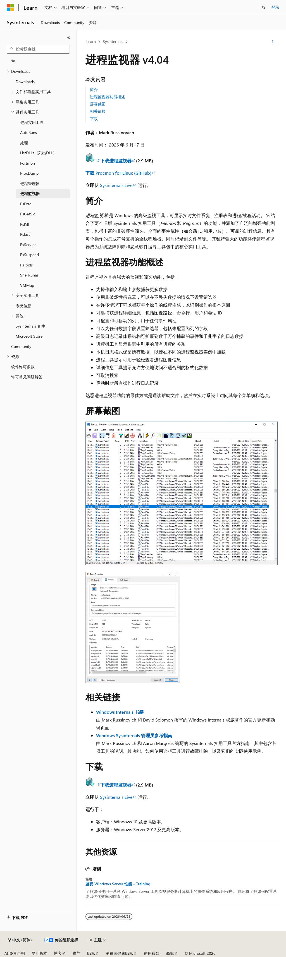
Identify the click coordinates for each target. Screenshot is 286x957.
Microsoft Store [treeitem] (29, 336)
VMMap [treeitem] (27, 285)
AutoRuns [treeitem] (28, 132)
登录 (275, 7)
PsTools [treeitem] (26, 265)
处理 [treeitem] (24, 142)
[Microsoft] (10, 7)
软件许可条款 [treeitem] (23, 366)
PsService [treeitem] (28, 244)
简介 (94, 89)
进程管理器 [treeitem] (30, 183)
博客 (58, 953)
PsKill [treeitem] (24, 224)
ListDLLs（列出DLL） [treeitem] (38, 152)
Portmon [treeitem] (27, 163)
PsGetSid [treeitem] (27, 214)
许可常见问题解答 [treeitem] (26, 376)
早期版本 (39, 953)
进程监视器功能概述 (107, 96)
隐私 (91, 953)
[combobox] (38, 49)
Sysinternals (113, 41)
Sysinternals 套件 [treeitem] (30, 326)
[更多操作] (272, 41)
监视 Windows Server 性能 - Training (117, 883)
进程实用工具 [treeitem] (32, 122)
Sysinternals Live (116, 185)
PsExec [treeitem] (26, 203)
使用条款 (151, 953)
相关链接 (98, 111)
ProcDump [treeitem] (29, 173)
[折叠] (68, 37)
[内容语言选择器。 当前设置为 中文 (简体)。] (19, 940)
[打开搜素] (263, 8)
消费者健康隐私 (119, 953)
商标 (170, 953)
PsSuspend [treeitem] (29, 254)
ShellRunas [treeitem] (29, 275)
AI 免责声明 (14, 953)
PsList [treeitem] (25, 234)
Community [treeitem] (21, 346)
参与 (76, 953)
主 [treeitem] (13, 61)
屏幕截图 (98, 104)
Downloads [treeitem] (25, 81)
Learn (91, 41)
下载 (94, 118)
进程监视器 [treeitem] (30, 193)
